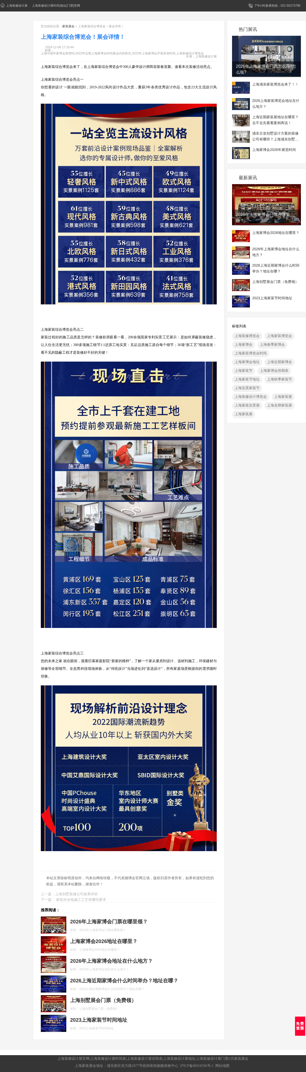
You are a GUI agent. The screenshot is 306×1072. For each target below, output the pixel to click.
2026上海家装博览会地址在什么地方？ (275, 104)
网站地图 (222, 1066)
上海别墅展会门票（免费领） (275, 282)
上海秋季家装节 (279, 379)
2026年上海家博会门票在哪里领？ (263, 217)
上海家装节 (243, 370)
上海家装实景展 (247, 405)
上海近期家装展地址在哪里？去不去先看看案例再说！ (275, 120)
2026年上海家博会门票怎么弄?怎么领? (266, 69)
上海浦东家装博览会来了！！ (275, 84)
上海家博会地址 (247, 362)
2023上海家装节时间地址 (272, 298)
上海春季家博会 (272, 344)
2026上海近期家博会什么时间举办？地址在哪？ (275, 268)
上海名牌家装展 (279, 405)
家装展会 (68, 26)
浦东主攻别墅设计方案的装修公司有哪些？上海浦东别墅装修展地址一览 (275, 136)
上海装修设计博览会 (251, 397)
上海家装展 (283, 397)
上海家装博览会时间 (251, 353)
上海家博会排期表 (274, 370)
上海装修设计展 (14, 5)
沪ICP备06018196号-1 (196, 1066)
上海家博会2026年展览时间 (274, 150)
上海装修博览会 (247, 336)
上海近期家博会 (279, 362)
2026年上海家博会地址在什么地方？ (275, 252)
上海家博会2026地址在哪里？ (275, 233)
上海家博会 (243, 344)
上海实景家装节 (247, 388)
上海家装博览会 (279, 336)
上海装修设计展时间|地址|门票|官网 (56, 5)
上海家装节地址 (247, 379)
